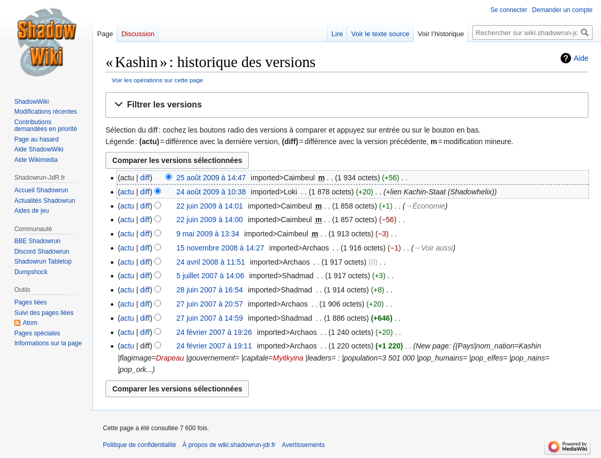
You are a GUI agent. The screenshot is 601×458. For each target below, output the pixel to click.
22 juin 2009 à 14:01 (209, 206)
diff (145, 177)
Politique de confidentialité (139, 445)
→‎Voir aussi (433, 248)
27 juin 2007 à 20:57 (209, 304)
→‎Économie (425, 206)
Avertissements (303, 445)
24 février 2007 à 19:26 (214, 332)
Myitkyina (288, 358)
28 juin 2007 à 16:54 (209, 290)
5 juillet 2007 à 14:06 (210, 275)
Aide (581, 58)
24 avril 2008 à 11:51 (210, 262)
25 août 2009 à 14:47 (211, 177)
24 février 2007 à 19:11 (214, 346)
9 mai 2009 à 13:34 (207, 234)
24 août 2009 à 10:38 (211, 192)
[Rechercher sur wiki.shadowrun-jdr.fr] (532, 32)
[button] (346, 105)
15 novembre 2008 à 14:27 (220, 248)
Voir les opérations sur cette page (157, 80)
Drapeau (170, 358)
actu (127, 192)
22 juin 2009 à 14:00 (209, 219)
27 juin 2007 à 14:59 (209, 318)
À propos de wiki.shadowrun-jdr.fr (228, 445)
